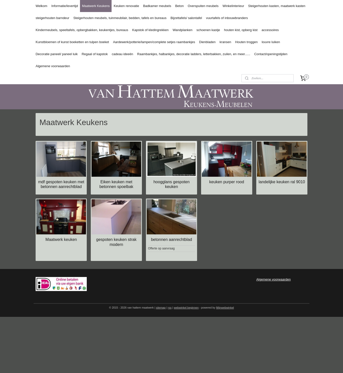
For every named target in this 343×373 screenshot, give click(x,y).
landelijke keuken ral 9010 (282, 182)
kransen (225, 42)
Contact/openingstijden (270, 54)
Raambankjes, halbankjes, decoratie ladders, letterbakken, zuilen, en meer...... (193, 54)
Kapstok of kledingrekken (150, 30)
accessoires (270, 30)
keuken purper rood (226, 182)
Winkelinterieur (233, 6)
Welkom (41, 6)
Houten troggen (246, 42)
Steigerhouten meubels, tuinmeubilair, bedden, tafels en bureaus (119, 18)
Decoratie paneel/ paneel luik (57, 54)
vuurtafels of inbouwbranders (227, 18)
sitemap (161, 307)
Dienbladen (207, 42)
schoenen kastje (208, 30)
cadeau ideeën (122, 54)
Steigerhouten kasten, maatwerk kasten (276, 6)
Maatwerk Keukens (96, 6)
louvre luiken (271, 42)
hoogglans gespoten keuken (171, 184)
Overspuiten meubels (203, 6)
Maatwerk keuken (61, 239)
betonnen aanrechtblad (171, 239)
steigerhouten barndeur (52, 18)
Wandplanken (183, 30)
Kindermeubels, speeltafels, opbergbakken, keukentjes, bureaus (82, 30)
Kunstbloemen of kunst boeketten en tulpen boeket (72, 42)
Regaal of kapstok (95, 54)
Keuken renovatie (126, 6)
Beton (179, 6)
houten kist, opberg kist (241, 30)
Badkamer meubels (157, 6)
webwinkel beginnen (186, 307)
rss (170, 307)
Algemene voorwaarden (53, 66)
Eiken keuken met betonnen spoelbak (116, 184)
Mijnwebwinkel (225, 307)
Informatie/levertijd (64, 6)
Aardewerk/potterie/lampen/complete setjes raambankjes (154, 42)
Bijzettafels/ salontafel (186, 18)
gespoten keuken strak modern (116, 241)
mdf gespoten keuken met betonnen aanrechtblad (61, 184)
